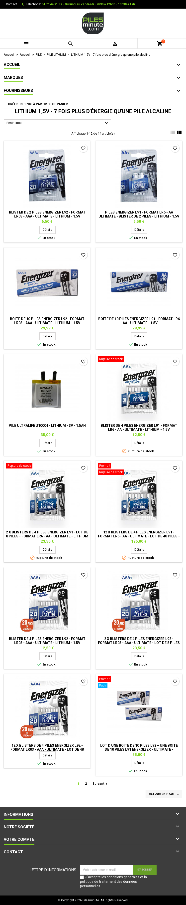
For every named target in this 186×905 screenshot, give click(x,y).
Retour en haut (164, 794)
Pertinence (58, 123)
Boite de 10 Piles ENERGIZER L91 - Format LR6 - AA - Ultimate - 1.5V (139, 321)
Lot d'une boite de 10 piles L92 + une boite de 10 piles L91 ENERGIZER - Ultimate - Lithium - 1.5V (139, 749)
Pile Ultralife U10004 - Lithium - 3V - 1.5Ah (47, 426)
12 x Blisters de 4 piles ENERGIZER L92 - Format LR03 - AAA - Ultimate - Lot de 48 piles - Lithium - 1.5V (47, 749)
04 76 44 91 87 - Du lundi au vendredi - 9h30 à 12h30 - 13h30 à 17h (88, 4)
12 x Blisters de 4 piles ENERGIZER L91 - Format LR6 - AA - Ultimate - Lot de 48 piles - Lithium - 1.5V (139, 536)
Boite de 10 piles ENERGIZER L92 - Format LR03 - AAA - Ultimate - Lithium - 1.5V (47, 321)
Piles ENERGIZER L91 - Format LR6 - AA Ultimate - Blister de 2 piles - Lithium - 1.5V (138, 214)
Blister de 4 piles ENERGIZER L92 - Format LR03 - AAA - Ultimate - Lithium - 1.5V (47, 641)
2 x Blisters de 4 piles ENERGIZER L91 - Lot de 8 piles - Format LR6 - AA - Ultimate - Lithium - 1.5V (47, 536)
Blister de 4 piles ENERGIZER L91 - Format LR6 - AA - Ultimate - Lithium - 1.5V (139, 428)
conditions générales (123, 877)
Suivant (101, 784)
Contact (11, 4)
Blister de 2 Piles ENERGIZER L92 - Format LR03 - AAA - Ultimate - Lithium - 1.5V (47, 214)
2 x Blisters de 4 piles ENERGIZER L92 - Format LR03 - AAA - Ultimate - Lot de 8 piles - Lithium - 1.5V (139, 643)
